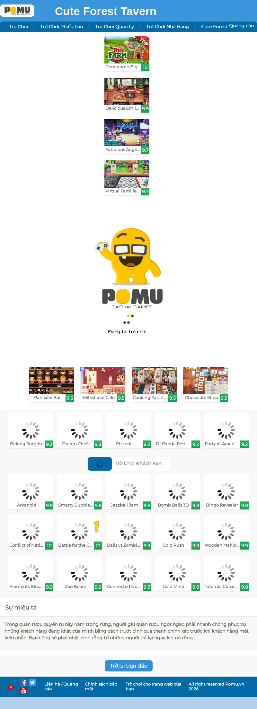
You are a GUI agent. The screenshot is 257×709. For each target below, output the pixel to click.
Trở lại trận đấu (128, 666)
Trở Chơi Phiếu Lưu (61, 27)
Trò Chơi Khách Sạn (125, 463)
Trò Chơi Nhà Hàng (167, 27)
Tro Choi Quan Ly (114, 27)
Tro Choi (18, 27)
